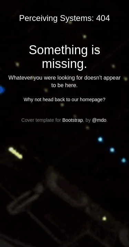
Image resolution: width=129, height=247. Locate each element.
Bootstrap (72, 120)
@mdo (99, 120)
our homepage (87, 99)
